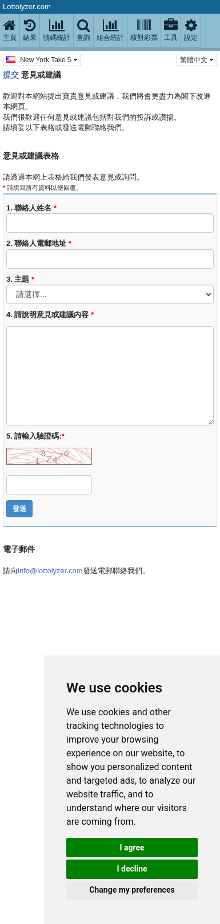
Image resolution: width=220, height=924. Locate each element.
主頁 (10, 30)
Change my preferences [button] (131, 889)
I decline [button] (132, 868)
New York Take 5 (42, 59)
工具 (171, 30)
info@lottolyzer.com (50, 570)
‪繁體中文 (197, 60)
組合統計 (110, 30)
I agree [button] (131, 847)
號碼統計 (56, 30)
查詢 (83, 30)
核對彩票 (144, 30)
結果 (30, 30)
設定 (191, 30)
